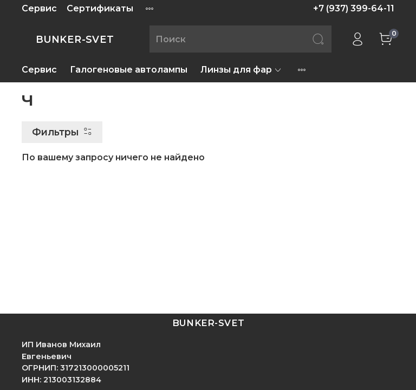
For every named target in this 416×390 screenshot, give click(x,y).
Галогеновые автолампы (128, 69)
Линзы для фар (241, 69)
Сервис (39, 8)
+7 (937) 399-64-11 (353, 8)
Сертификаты (100, 8)
